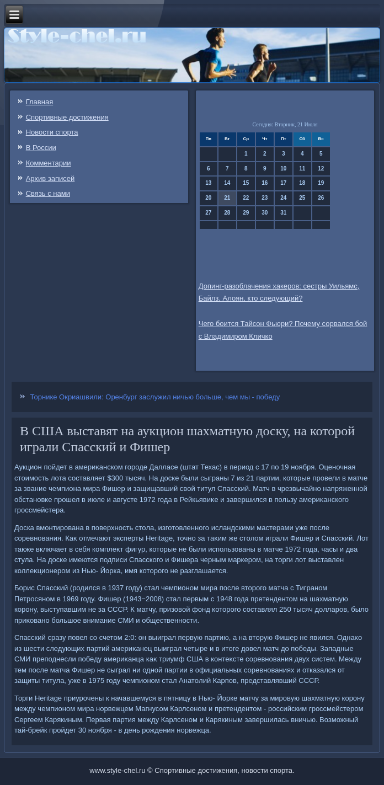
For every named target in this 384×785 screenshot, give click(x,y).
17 (283, 183)
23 (265, 198)
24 (283, 198)
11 (302, 168)
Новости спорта (52, 132)
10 (283, 168)
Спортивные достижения (67, 117)
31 (283, 213)
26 (321, 198)
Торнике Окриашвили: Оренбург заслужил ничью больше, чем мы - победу (155, 397)
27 (208, 213)
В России (41, 147)
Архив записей (50, 178)
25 (302, 198)
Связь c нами (48, 193)
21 (227, 198)
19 (321, 183)
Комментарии (48, 163)
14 (227, 183)
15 (246, 183)
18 (302, 183)
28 (227, 213)
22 (246, 198)
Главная (39, 102)
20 (208, 198)
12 (321, 168)
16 (265, 183)
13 (208, 183)
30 (265, 213)
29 (246, 213)
